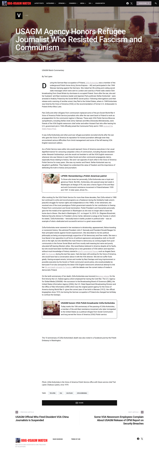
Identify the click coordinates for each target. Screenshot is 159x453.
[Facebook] (127, 3)
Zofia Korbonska (82, 393)
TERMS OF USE (75, 439)
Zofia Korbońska (91, 83)
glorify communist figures (88, 251)
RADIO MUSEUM (58, 439)
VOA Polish (69, 393)
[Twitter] (131, 3)
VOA (61, 393)
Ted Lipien (52, 393)
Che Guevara (50, 254)
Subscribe (144, 3)
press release (104, 276)
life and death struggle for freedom (58, 267)
